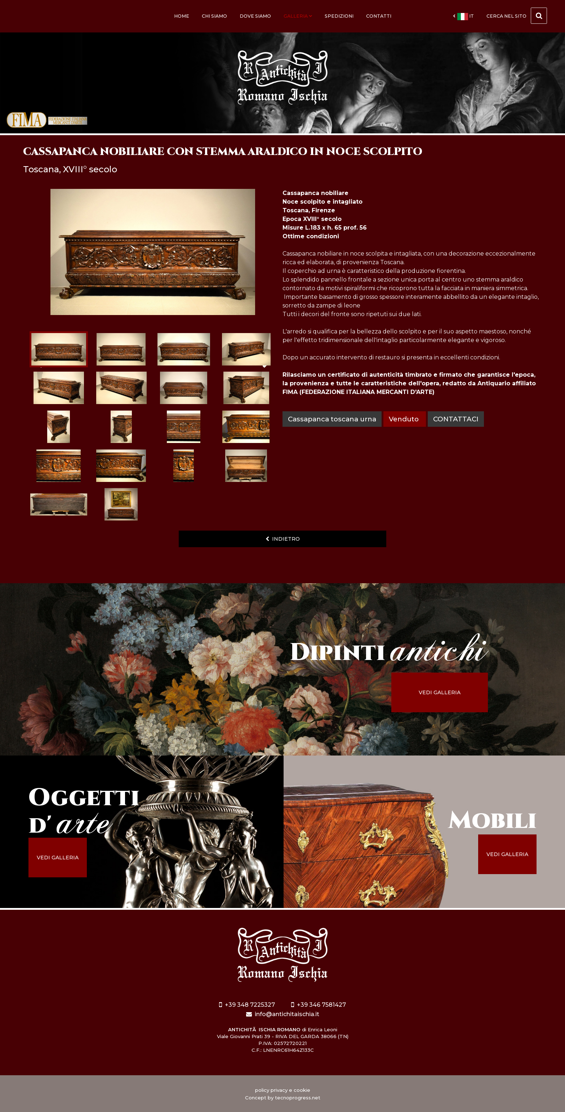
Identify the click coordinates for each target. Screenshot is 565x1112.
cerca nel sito (516, 16)
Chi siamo (214, 16)
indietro (283, 539)
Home (181, 16)
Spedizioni (339, 16)
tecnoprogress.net (297, 1097)
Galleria (298, 16)
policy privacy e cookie (282, 1090)
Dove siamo (255, 16)
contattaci (456, 419)
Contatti (378, 16)
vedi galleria (440, 692)
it (463, 16)
